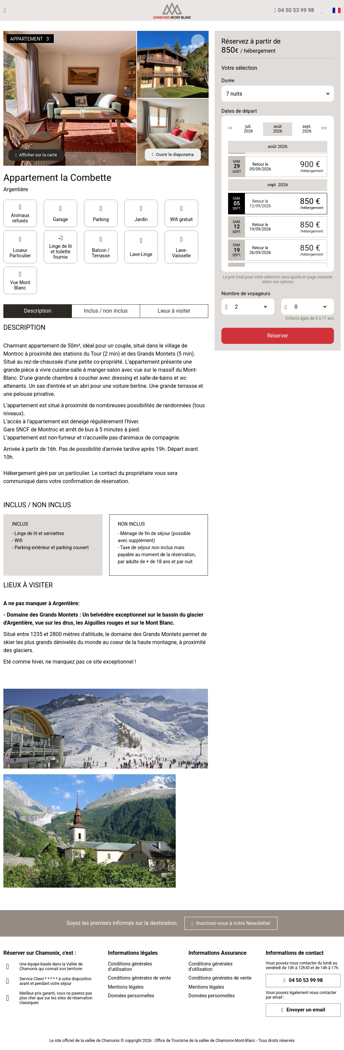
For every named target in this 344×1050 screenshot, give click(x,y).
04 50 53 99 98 (303, 980)
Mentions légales (125, 987)
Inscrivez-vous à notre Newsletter (230, 923)
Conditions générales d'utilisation (130, 966)
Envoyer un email (303, 1010)
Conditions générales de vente (139, 978)
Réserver (277, 335)
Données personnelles (131, 995)
